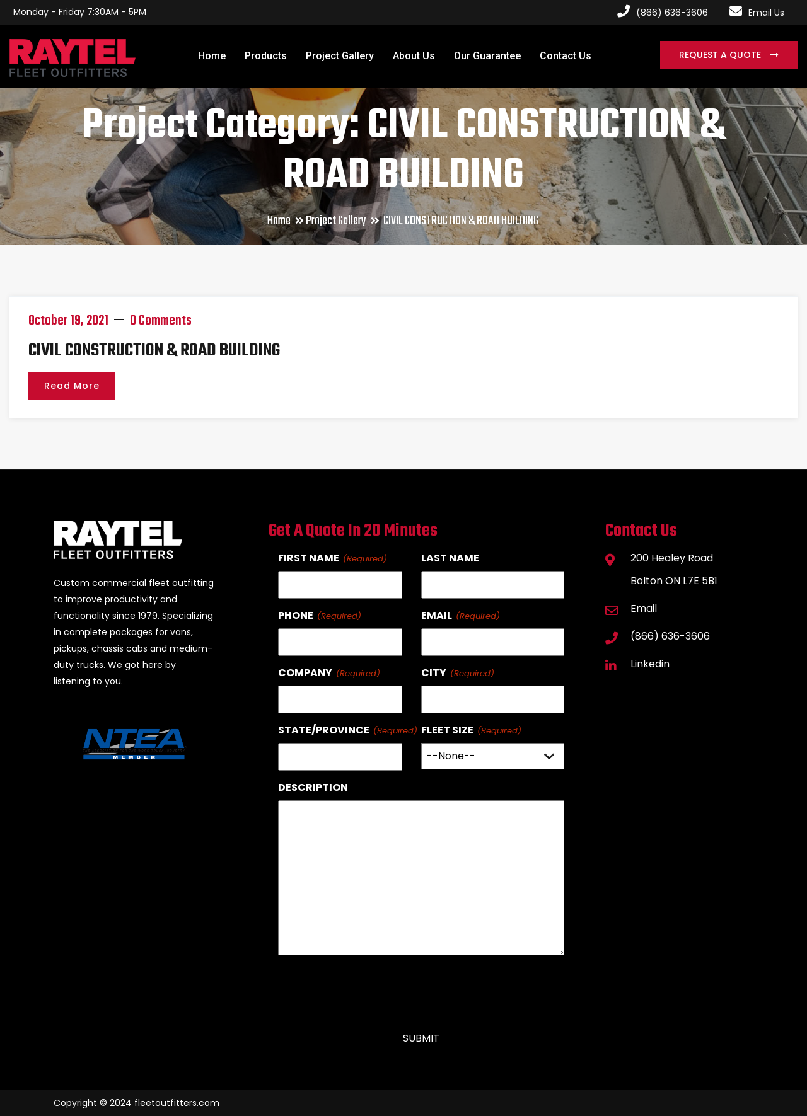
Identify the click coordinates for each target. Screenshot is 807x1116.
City (433, 672)
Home (212, 56)
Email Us (756, 12)
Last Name (450, 558)
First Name (308, 558)
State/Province (323, 730)
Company (305, 672)
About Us (414, 56)
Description (313, 787)
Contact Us (565, 56)
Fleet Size (447, 730)
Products (266, 56)
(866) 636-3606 (670, 636)
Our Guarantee (487, 56)
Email (436, 615)
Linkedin (650, 664)
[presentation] (374, 988)
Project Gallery (340, 56)
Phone (295, 615)
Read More (72, 385)
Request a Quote (721, 55)
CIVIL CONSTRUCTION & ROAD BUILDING (154, 350)
